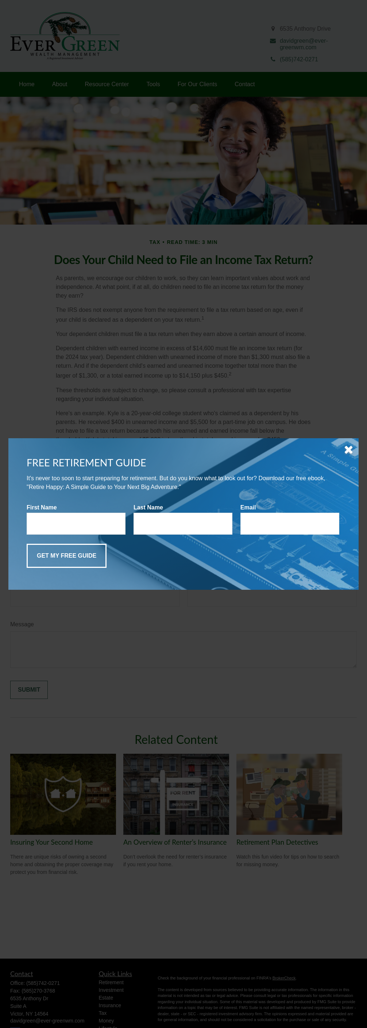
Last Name (148, 507)
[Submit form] (67, 556)
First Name (42, 507)
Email (248, 507)
